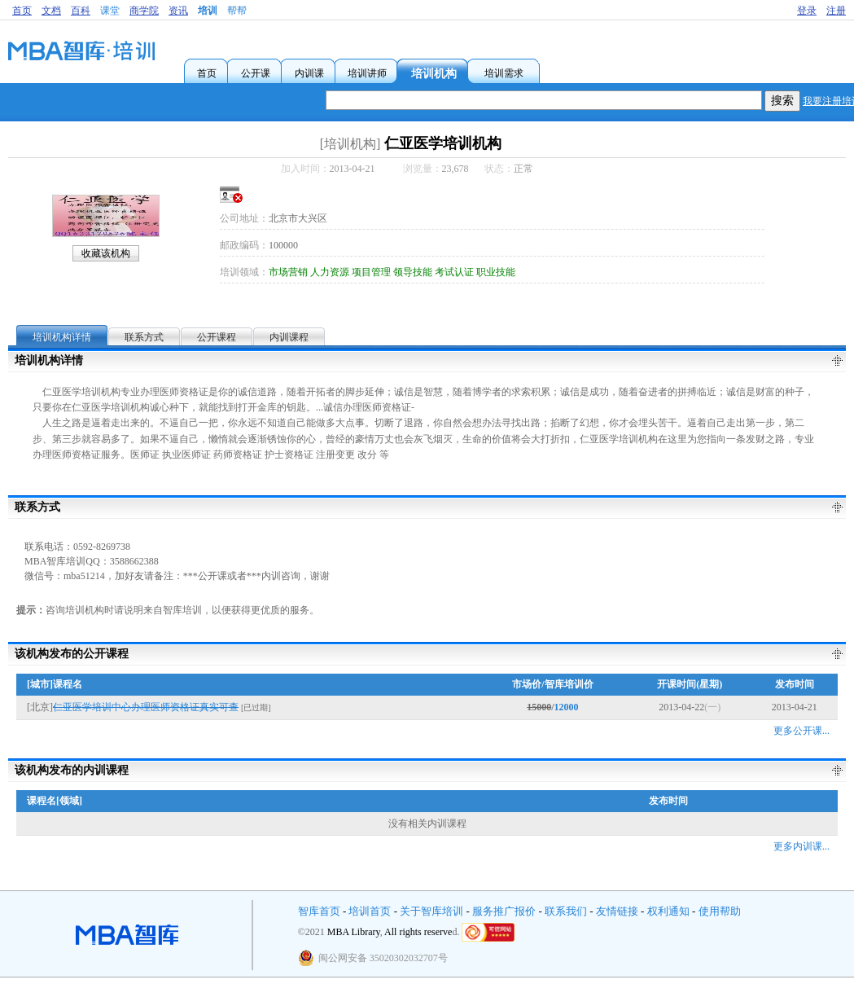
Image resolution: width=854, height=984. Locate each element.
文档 (51, 10)
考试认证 (454, 272)
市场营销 (288, 272)
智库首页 (319, 911)
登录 (807, 10)
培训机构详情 (62, 337)
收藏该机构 (105, 253)
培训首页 (369, 911)
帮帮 (237, 10)
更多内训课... (801, 846)
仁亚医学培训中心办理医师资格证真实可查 (146, 707)
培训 (207, 10)
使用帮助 (720, 911)
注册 (836, 10)
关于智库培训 (431, 911)
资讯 (178, 10)
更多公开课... (801, 730)
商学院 (144, 10)
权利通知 (668, 911)
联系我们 (566, 911)
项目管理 (371, 272)
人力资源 (329, 272)
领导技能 (412, 272)
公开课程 (216, 337)
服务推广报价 (504, 911)
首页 (22, 10)
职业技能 (495, 272)
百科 (80, 10)
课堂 (110, 10)
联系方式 (144, 337)
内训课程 (289, 337)
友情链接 (617, 911)
